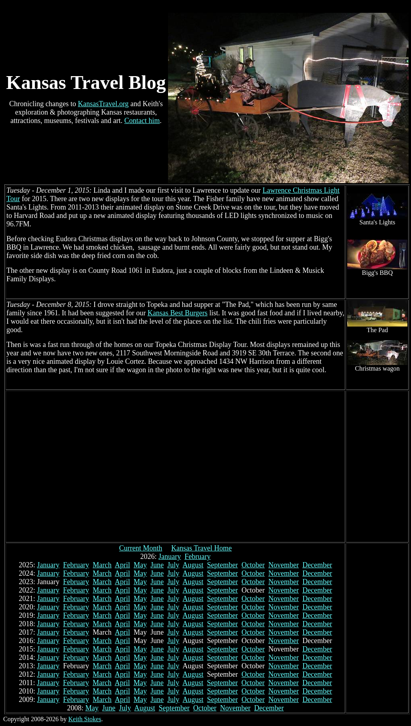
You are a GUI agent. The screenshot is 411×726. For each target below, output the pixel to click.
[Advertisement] (75, 466)
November (283, 565)
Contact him (142, 121)
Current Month (140, 548)
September (222, 565)
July (173, 565)
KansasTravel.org (103, 104)
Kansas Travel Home (201, 548)
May (140, 565)
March (102, 565)
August (192, 565)
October (253, 565)
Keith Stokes (84, 719)
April (122, 565)
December (317, 565)
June (157, 565)
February (197, 557)
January (169, 557)
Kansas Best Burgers (178, 313)
